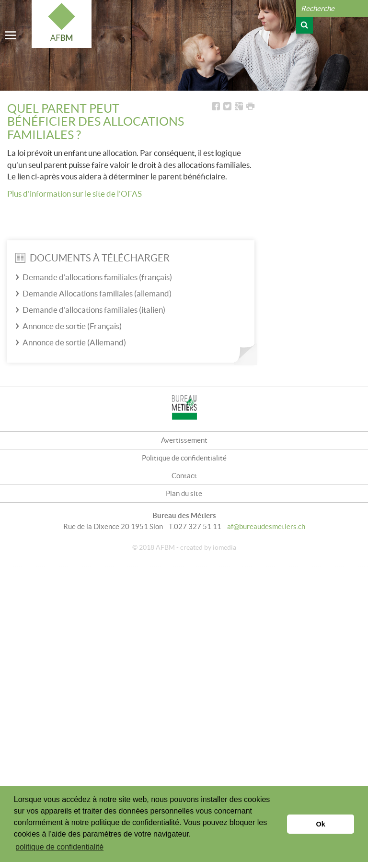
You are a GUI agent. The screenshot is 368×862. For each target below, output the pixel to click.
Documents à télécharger (92, 258)
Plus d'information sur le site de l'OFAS (74, 193)
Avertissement (184, 440)
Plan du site (184, 493)
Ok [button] (320, 824)
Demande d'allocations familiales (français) (97, 277)
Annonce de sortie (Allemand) (74, 342)
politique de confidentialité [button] (59, 847)
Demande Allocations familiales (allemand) (97, 293)
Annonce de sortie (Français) (72, 326)
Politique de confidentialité (184, 458)
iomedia (224, 547)
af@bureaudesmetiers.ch (266, 526)
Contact (184, 476)
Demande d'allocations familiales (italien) (94, 309)
